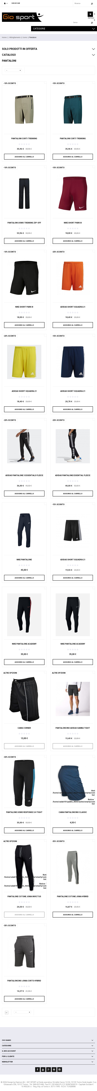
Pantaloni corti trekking (24, 138)
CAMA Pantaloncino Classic (73, 812)
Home (4, 37)
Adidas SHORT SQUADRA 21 (72, 307)
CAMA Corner (24, 728)
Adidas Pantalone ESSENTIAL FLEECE (72, 475)
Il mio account (9, 1051)
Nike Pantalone (24, 560)
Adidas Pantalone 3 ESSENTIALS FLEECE (24, 475)
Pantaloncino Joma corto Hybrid (24, 981)
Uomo (25, 37)
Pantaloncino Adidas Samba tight (73, 728)
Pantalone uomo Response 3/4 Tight (24, 812)
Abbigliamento (15, 37)
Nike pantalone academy (24, 644)
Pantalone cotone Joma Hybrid (72, 896)
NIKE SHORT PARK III (73, 223)
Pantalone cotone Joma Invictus (24, 896)
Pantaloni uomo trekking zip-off (24, 223)
